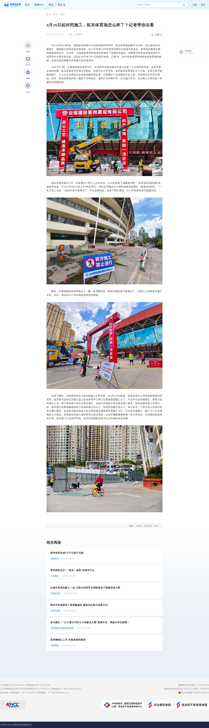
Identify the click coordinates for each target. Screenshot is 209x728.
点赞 (28, 52)
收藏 (28, 78)
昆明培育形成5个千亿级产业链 (67, 553)
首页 (27, 4)
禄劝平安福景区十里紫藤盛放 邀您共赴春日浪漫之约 (79, 605)
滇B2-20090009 (201, 689)
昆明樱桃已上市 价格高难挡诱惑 (68, 640)
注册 (195, 5)
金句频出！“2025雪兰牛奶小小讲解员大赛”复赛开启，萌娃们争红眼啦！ (90, 622)
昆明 (55, 14)
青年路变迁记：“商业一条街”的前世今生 (72, 570)
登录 (203, 5)
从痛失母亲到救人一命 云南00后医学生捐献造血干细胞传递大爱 (85, 587)
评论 (28, 65)
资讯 (51, 4)
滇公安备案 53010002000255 (195, 693)
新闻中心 (39, 4)
